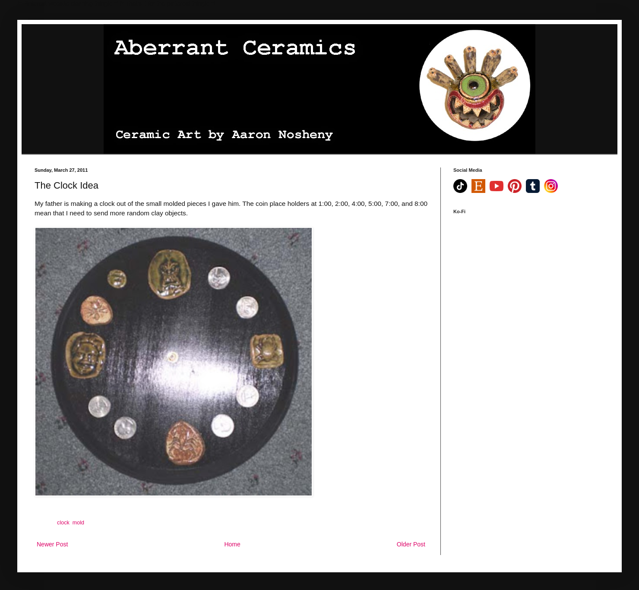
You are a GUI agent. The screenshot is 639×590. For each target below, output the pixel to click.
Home (232, 544)
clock (63, 523)
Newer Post (52, 544)
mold (78, 523)
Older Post (411, 544)
